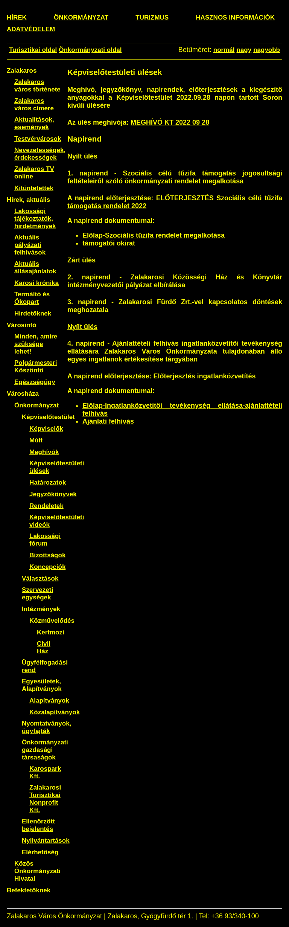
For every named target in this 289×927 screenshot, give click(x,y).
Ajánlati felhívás (108, 421)
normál (224, 49)
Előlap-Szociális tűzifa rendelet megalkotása (153, 235)
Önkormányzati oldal (90, 49)
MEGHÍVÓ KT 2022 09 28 (170, 122)
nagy (243, 49)
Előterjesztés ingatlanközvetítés (204, 376)
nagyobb (266, 49)
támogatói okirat (108, 243)
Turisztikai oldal (33, 49)
